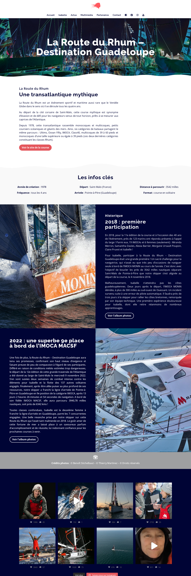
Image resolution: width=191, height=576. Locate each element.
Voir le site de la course (35, 147)
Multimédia (87, 15)
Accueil (51, 15)
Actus (74, 15)
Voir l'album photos (119, 315)
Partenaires (103, 15)
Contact (117, 15)
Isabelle (62, 15)
